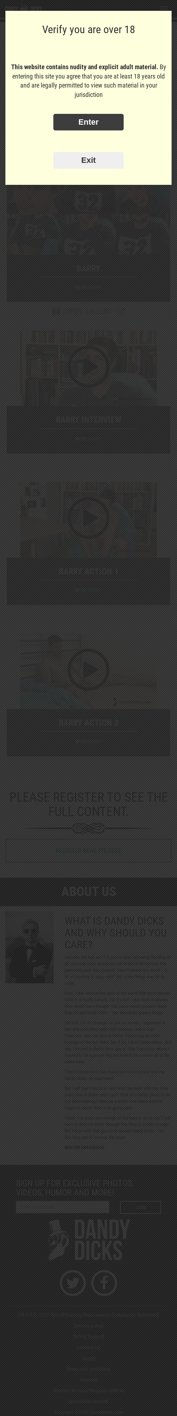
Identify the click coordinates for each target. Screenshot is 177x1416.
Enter (88, 121)
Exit (88, 160)
